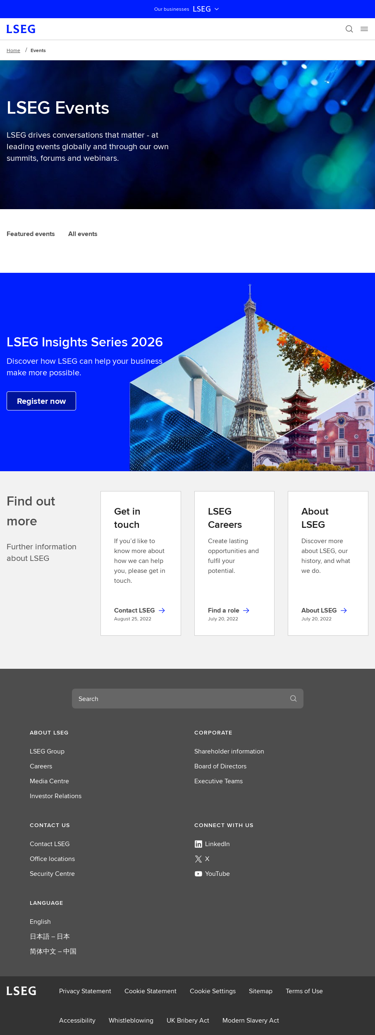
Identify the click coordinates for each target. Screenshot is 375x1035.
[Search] (349, 28)
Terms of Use (304, 991)
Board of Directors (220, 766)
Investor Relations (55, 796)
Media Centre (49, 781)
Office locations (52, 858)
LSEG (207, 9)
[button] (105, 732)
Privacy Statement (85, 991)
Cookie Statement (150, 991)
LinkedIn (212, 844)
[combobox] (178, 698)
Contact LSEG (49, 844)
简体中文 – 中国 (53, 951)
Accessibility (77, 1020)
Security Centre (52, 873)
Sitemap (260, 991)
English (40, 921)
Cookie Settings (213, 991)
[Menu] (364, 28)
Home (13, 50)
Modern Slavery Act (250, 1020)
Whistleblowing (131, 1020)
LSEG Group (47, 751)
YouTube (212, 873)
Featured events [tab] (31, 233)
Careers (41, 766)
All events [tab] (83, 233)
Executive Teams (218, 781)
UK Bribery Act (188, 1020)
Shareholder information (229, 751)
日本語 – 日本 (50, 936)
